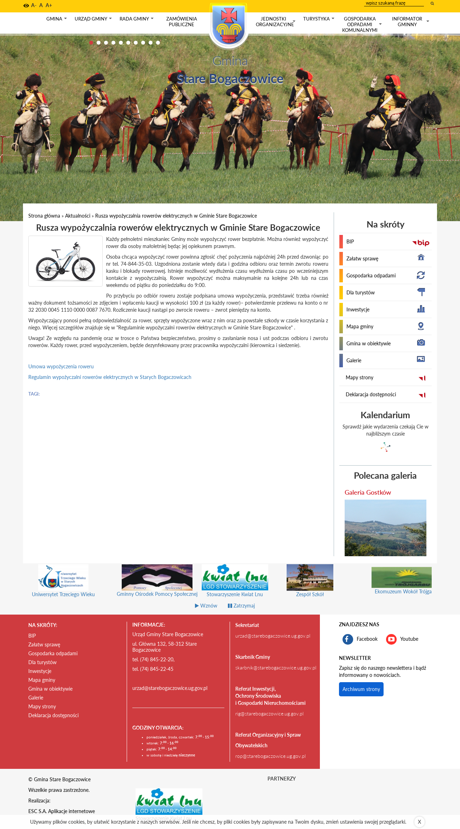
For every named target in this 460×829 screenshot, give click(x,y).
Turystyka (319, 20)
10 (158, 43)
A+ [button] (49, 5)
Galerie (353, 360)
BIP (350, 241)
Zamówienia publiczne (181, 21)
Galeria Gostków (368, 492)
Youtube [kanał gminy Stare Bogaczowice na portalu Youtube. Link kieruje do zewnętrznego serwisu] (402, 639)
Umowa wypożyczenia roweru (61, 366)
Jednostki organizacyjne (276, 22)
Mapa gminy (359, 326)
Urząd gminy (94, 20)
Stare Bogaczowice (230, 78)
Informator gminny (411, 22)
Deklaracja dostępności (371, 394)
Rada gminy (137, 20)
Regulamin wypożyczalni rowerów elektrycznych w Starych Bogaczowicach (109, 377)
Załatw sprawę (362, 258)
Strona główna (44, 216)
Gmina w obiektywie (368, 343)
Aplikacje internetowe (71, 811)
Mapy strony (359, 377)
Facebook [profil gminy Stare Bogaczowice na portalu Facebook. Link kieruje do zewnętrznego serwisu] (360, 639)
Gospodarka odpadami (371, 275)
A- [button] (33, 5)
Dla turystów (360, 292)
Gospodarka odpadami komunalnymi (362, 24)
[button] (26, 5)
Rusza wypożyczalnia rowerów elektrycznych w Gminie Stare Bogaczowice (176, 216)
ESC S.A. (37, 811)
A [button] (41, 5)
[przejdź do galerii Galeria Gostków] (386, 528)
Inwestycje (357, 309)
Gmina (57, 20)
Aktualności (77, 216)
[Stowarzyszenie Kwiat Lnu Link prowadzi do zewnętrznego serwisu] (169, 801)
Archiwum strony (361, 689)
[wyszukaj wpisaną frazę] (433, 3)
